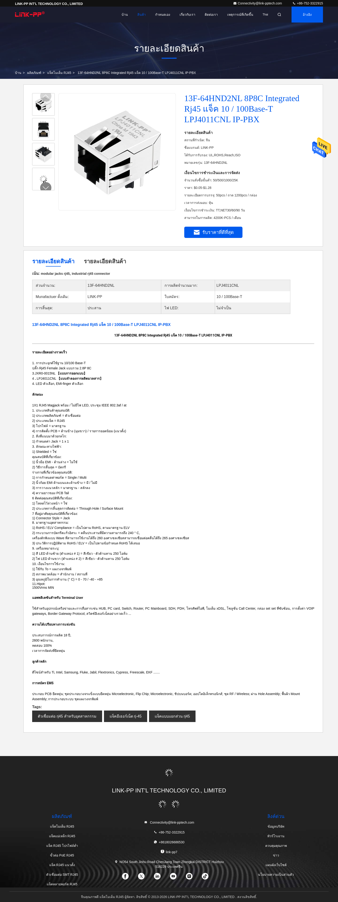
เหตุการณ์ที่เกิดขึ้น (240, 14)
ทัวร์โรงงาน (275, 836)
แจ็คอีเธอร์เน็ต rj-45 (126, 716)
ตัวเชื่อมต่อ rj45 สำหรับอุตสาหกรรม (67, 716)
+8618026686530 (169, 842)
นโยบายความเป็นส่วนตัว (276, 874)
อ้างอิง (307, 14)
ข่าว (276, 855)
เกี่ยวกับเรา (187, 14)
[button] (45, 187)
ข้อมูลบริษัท (276, 826)
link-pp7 (169, 851)
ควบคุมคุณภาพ (276, 846)
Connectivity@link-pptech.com (258, 3)
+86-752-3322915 (307, 3)
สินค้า (141, 14)
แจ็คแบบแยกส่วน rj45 (172, 716)
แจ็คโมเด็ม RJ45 (59, 73)
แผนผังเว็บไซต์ (276, 865)
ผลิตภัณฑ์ (34, 73)
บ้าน (125, 14)
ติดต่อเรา (211, 14)
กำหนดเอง (162, 14)
